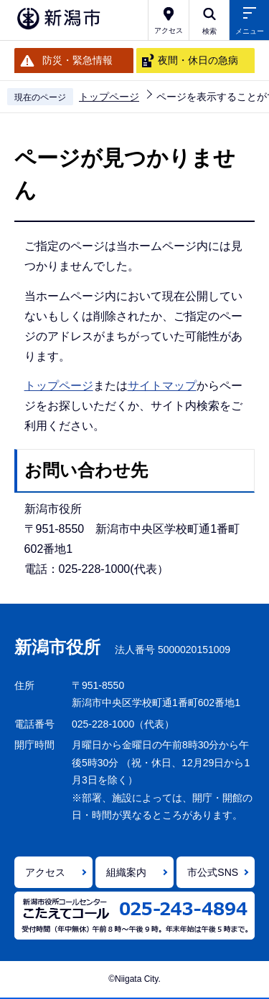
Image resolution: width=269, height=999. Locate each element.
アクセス (45, 872)
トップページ (109, 96)
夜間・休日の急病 (198, 60)
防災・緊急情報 (77, 60)
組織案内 (126, 872)
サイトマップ (162, 386)
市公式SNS (212, 872)
